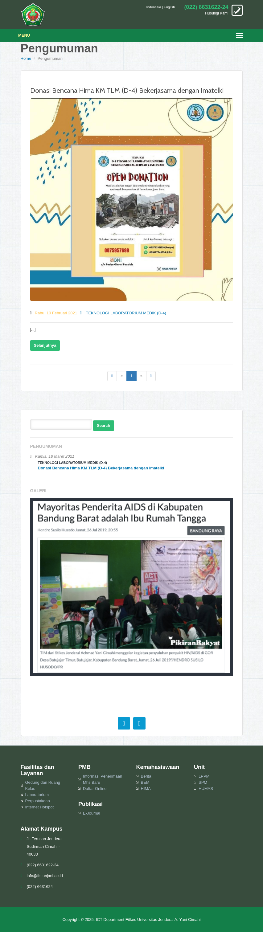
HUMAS (206, 788)
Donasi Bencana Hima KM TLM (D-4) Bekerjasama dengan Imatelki (127, 90)
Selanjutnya (45, 345)
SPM (203, 782)
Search (103, 425)
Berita (146, 776)
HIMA (146, 788)
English (169, 7)
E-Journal (91, 813)
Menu (24, 35)
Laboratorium (37, 794)
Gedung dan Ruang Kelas (42, 785)
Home (26, 58)
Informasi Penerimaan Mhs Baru (102, 779)
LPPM (204, 776)
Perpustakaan (37, 801)
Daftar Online (95, 788)
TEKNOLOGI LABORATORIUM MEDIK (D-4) (123, 313)
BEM (145, 782)
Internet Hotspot (39, 807)
